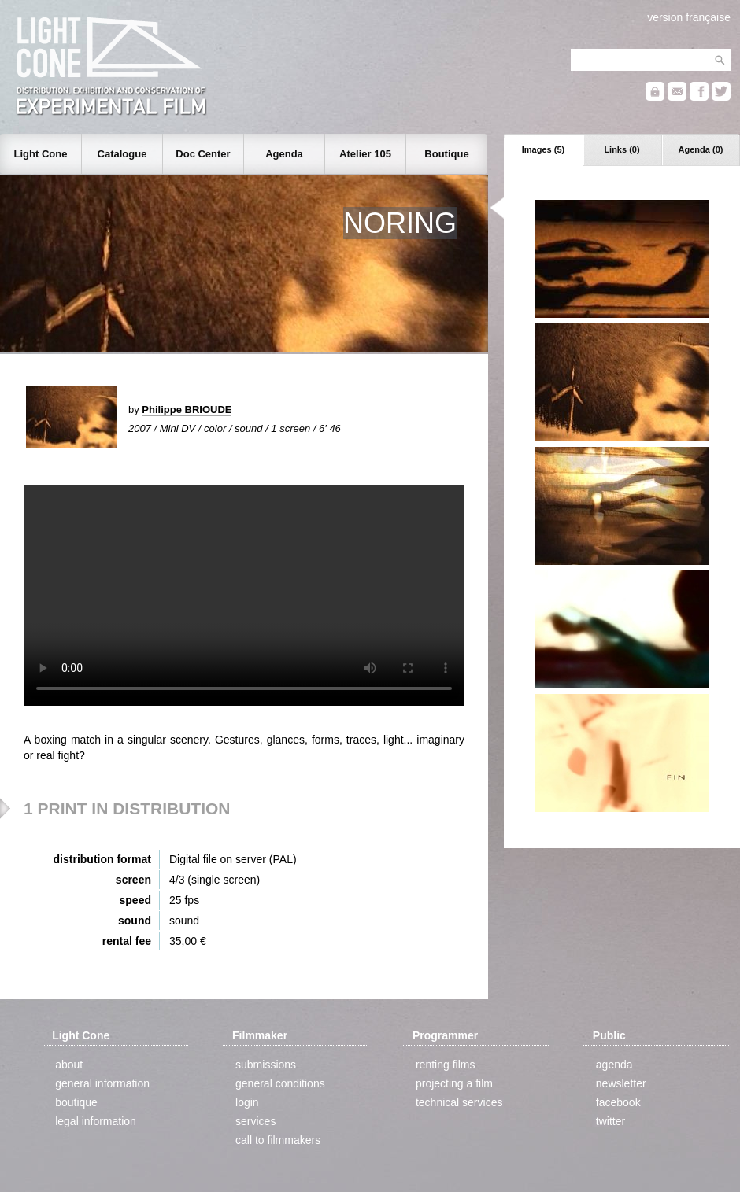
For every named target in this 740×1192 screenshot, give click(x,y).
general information (102, 1083)
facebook (618, 1102)
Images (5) (543, 149)
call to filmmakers (277, 1140)
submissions (265, 1064)
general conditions (280, 1083)
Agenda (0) (701, 149)
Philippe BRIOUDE (186, 409)
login (247, 1102)
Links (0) (621, 149)
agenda (614, 1064)
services (255, 1121)
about (69, 1064)
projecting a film (454, 1083)
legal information (95, 1121)
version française (689, 17)
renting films (445, 1064)
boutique (76, 1102)
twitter (610, 1121)
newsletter (621, 1083)
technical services (459, 1102)
